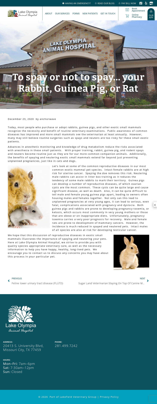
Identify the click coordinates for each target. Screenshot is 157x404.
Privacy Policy (109, 396)
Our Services (62, 13)
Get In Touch (108, 13)
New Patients (90, 13)
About (48, 13)
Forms (76, 13)
